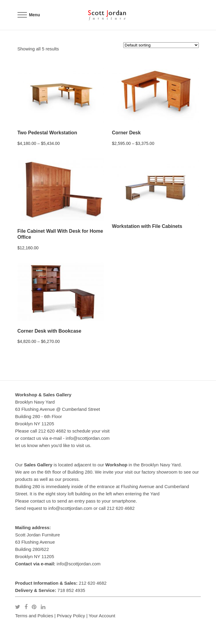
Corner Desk (126, 132)
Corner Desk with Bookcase (50, 331)
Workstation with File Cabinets (147, 226)
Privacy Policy (71, 615)
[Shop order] (161, 45)
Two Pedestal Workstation (47, 132)
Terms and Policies (34, 615)
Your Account (102, 615)
